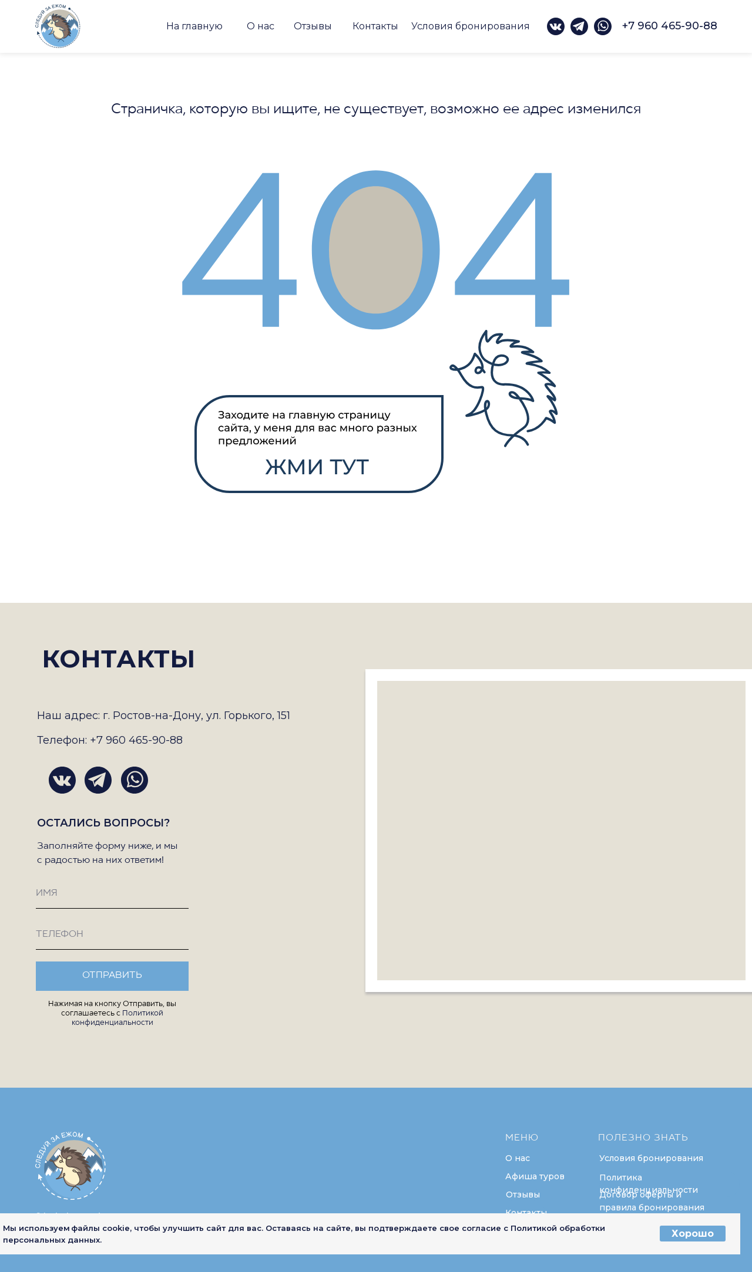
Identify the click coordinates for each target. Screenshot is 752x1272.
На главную (194, 26)
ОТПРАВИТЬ (112, 975)
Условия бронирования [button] (470, 26)
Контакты (375, 26)
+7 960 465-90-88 (669, 25)
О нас (260, 26)
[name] (112, 894)
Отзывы (313, 26)
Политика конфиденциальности (648, 1184)
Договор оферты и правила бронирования (651, 1201)
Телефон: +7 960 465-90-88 (110, 740)
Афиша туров (535, 1176)
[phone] (112, 935)
